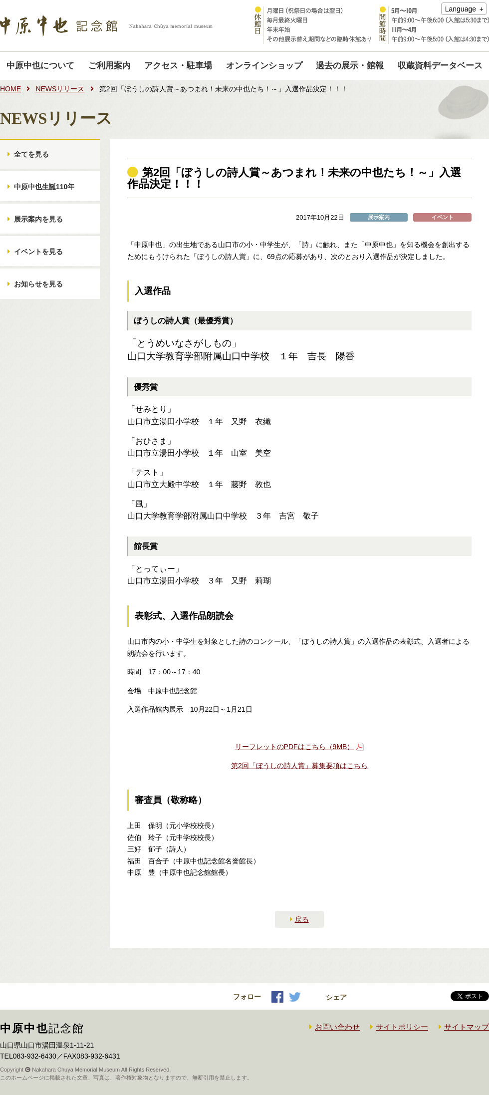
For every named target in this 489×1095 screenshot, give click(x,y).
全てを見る (31, 154)
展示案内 (379, 217)
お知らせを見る (38, 284)
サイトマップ (466, 1027)
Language (460, 9)
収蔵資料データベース (440, 65)
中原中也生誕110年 (44, 187)
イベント (443, 217)
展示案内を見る (38, 219)
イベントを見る (38, 252)
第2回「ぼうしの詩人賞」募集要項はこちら (299, 766)
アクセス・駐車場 (178, 65)
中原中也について (40, 65)
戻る (302, 919)
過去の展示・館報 (350, 65)
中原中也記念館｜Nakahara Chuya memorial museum (106, 25)
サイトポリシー (402, 1027)
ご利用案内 (109, 65)
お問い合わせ (337, 1027)
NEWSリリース (59, 89)
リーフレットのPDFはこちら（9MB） (294, 747)
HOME (10, 89)
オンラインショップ (264, 65)
